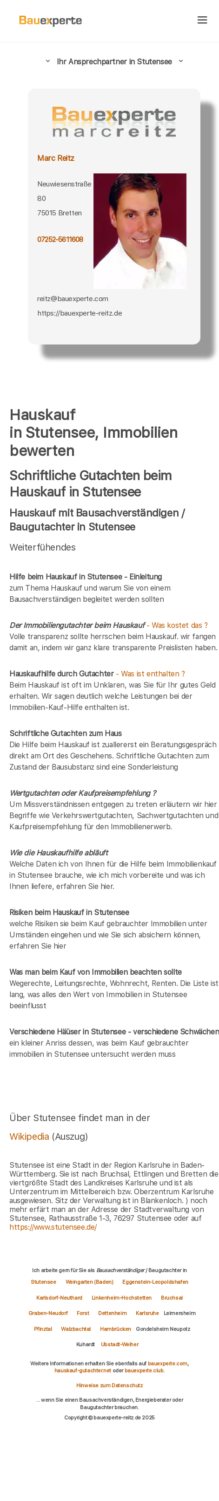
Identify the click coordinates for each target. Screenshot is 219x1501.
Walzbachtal (76, 1329)
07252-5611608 (60, 239)
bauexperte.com (167, 1363)
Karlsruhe (147, 1313)
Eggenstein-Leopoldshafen (155, 1282)
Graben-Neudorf (47, 1313)
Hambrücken (115, 1329)
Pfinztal (43, 1329)
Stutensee (43, 1282)
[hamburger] (202, 21)
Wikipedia (30, 1136)
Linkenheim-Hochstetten (122, 1297)
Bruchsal (172, 1297)
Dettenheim (112, 1313)
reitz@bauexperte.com (72, 298)
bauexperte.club (144, 1370)
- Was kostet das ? (108, 625)
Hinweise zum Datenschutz (109, 1385)
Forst (83, 1313)
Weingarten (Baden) (89, 1282)
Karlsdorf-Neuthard (59, 1297)
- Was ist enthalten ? (97, 673)
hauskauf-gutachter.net (82, 1370)
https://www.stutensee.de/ (53, 1227)
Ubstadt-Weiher (119, 1344)
